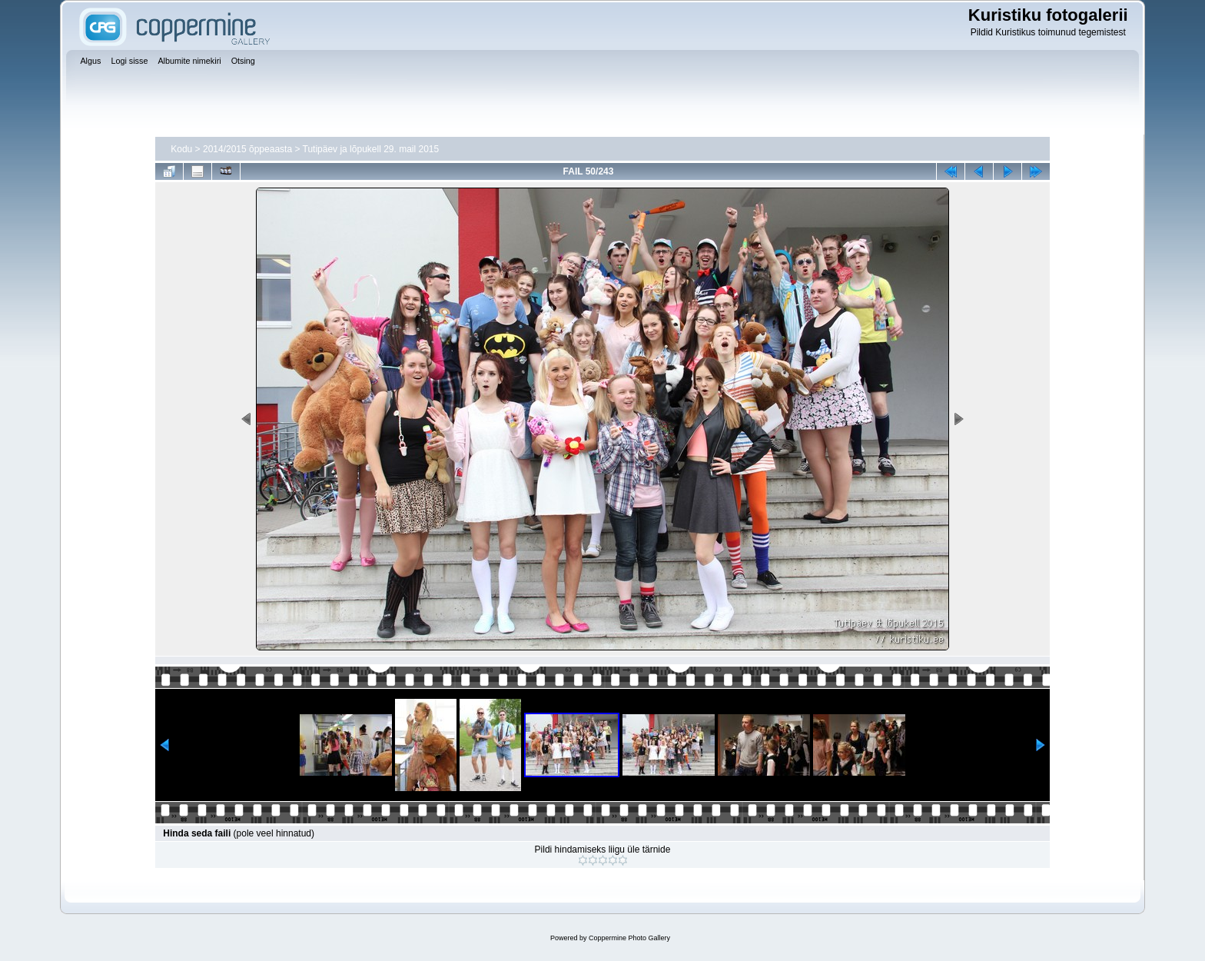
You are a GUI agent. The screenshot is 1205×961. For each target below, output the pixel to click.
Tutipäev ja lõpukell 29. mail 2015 (371, 149)
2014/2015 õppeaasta (247, 149)
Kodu (181, 149)
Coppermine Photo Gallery (629, 938)
